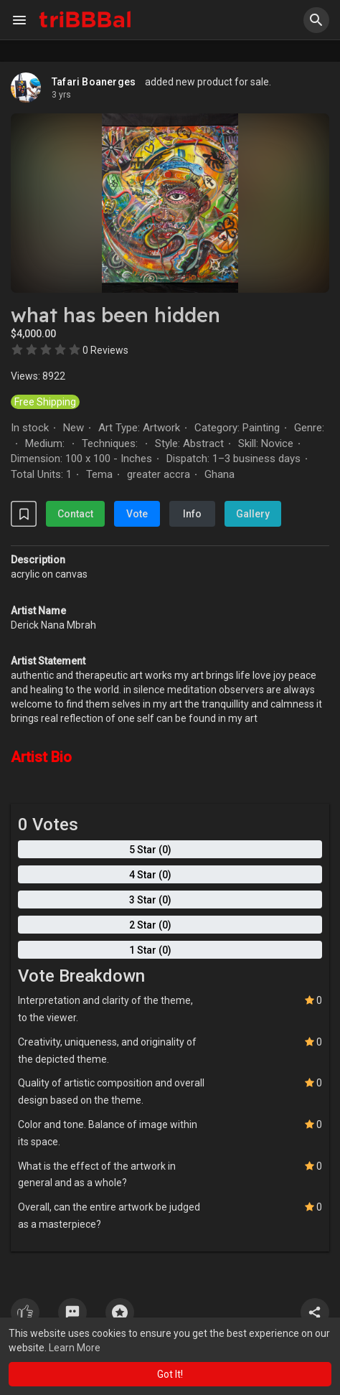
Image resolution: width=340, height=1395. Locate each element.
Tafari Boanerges (94, 82)
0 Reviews (105, 350)
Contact (75, 514)
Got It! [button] (170, 1374)
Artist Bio (41, 757)
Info (192, 514)
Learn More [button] (74, 1347)
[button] (316, 20)
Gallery (253, 514)
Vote (137, 514)
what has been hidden (115, 315)
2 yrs (61, 95)
